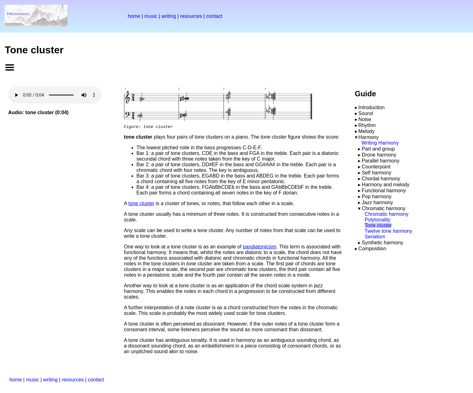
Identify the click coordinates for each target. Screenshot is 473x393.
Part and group (378, 148)
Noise (364, 119)
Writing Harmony (380, 143)
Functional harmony (384, 190)
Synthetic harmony (382, 242)
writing (169, 16)
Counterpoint (376, 166)
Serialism (375, 236)
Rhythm (367, 125)
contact (214, 16)
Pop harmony (377, 196)
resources (191, 16)
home (134, 16)
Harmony (368, 137)
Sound (365, 113)
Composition (372, 248)
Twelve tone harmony (388, 231)
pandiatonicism (259, 247)
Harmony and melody (385, 184)
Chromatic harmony (384, 208)
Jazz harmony (377, 202)
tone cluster (141, 204)
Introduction (371, 107)
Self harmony (376, 172)
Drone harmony (379, 154)
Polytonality (377, 219)
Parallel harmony (380, 160)
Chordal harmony (381, 178)
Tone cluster (378, 225)
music (151, 16)
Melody (366, 131)
